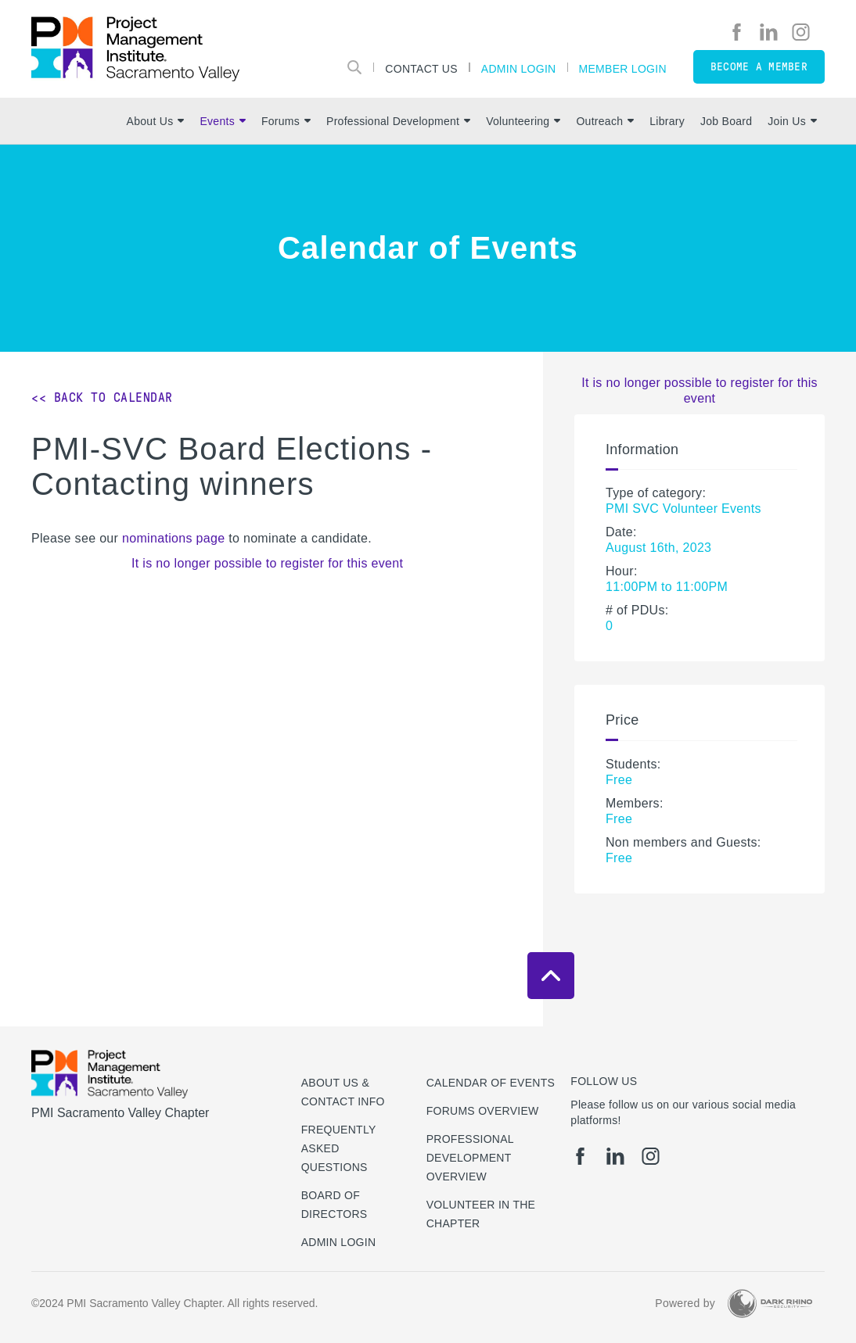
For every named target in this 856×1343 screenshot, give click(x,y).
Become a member (758, 67)
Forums (286, 121)
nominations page (173, 538)
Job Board (726, 121)
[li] (769, 32)
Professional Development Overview (470, 1158)
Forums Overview (482, 1111)
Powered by (685, 1303)
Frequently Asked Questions (338, 1148)
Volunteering (523, 121)
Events (222, 121)
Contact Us (421, 68)
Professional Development (398, 121)
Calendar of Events (491, 1082)
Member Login (623, 68)
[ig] (801, 32)
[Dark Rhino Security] (770, 1303)
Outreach (605, 121)
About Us (156, 121)
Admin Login (518, 68)
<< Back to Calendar (102, 397)
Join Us (792, 121)
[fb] (737, 32)
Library (667, 121)
